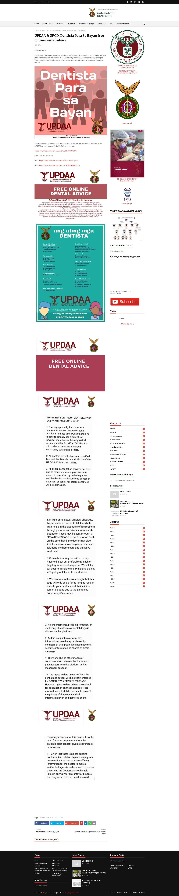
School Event (128, 458)
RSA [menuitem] (110, 24)
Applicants (56, 863)
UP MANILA (132, 865)
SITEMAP (37, 873)
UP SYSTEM (114, 868)
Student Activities (128, 462)
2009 (128, 583)
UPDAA (41, 31)
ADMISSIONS (125, 492)
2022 (128, 542)
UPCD (54, 818)
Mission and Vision (41, 863)
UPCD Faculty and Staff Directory (129, 512)
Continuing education (128, 443)
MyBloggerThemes (72, 893)
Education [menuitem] (59, 24)
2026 (128, 528)
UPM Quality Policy (127, 324)
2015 (128, 568)
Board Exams (128, 440)
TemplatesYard (51, 893)
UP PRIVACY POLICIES (117, 865)
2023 (128, 539)
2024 (128, 535)
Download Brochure (127, 181)
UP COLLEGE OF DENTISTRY (127, 179)
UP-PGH (130, 868)
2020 (128, 550)
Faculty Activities (128, 447)
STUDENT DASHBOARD (42, 871)
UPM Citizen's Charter (123, 893)
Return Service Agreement (127, 73)
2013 (128, 575)
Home (36, 2)
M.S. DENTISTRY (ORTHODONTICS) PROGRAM (131, 502)
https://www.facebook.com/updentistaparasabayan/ (58, 160)
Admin (128, 429)
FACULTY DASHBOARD (59, 868)
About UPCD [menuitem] (46, 24)
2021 (128, 546)
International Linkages (128, 454)
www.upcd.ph (127, 123)
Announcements (128, 436)
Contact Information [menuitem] (123, 24)
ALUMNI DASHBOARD (59, 871)
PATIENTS (55, 866)
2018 (128, 557)
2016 (128, 564)
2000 (128, 586)
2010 (128, 579)
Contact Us (38, 866)
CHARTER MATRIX (127, 67)
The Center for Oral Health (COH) (58, 874)
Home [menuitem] (37, 24)
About (42, 2)
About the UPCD (57, 861)
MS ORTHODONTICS (41, 868)
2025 (128, 531)
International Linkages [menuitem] (87, 24)
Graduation (128, 451)
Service (48, 818)
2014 (128, 572)
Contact (49, 2)
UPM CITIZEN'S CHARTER (127, 65)
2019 (128, 553)
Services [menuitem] (101, 24)
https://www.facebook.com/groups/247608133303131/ (55, 151)
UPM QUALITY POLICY (127, 71)
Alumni (42, 818)
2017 (128, 561)
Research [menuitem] (71, 24)
